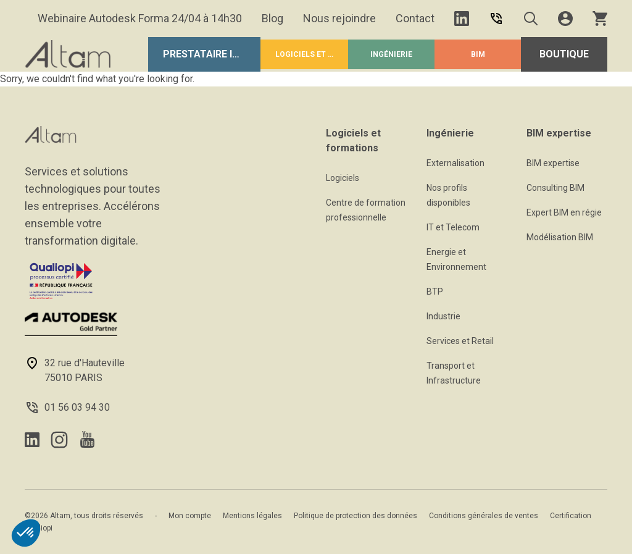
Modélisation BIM (559, 237)
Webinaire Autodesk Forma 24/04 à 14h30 (140, 18)
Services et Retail (460, 341)
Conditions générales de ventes (483, 515)
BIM (478, 54)
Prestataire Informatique (211, 54)
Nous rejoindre (339, 18)
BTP (434, 291)
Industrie (443, 316)
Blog (272, 18)
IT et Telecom (453, 227)
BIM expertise (553, 163)
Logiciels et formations (311, 54)
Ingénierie (391, 54)
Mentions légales (252, 515)
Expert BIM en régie (564, 212)
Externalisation (455, 163)
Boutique (564, 54)
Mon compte (189, 515)
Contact (415, 18)
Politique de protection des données (355, 515)
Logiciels (342, 178)
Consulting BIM (555, 188)
